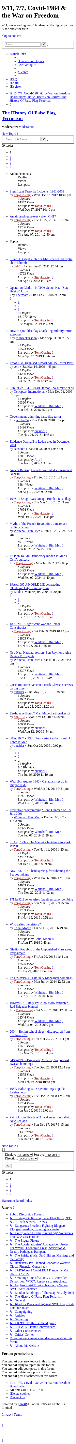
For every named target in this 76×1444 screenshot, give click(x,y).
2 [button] (10, 156)
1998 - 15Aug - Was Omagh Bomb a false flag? (41, 498)
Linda (17, 591)
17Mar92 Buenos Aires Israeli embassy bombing (41, 899)
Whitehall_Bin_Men (47, 406)
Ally (37, 459)
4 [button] (10, 163)
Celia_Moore (22, 928)
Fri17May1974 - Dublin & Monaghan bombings (41, 978)
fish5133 (19, 266)
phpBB (22, 1404)
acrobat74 (22, 420)
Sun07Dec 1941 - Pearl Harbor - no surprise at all (42, 388)
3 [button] (10, 159)
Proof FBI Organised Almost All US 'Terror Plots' (42, 363)
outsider (39, 431)
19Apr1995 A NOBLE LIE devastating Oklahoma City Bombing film (35, 586)
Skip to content (11, 35)
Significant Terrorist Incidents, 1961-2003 (37, 191)
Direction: (21, 1158)
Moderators (26, 126)
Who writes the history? (25, 924)
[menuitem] (31, 61)
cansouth (19, 448)
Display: (19, 1154)
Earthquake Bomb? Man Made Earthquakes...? (40, 713)
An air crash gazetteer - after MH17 (33, 216)
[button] (10, 167)
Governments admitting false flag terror (35, 416)
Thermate (22, 295)
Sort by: (46, 1154)
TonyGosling (22, 195)
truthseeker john (26, 338)
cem (16, 366)
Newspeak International (29, 391)
